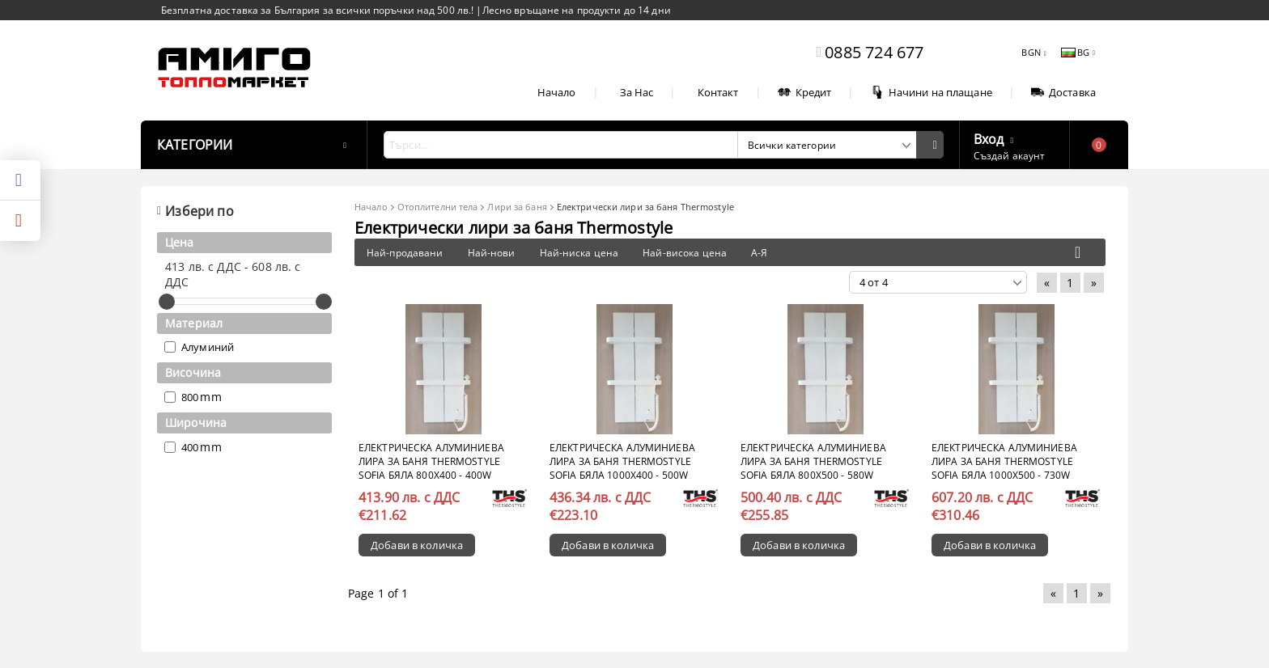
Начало (556, 92)
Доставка (1063, 92)
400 (189, 447)
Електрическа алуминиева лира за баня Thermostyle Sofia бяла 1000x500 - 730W (1004, 461)
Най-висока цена (685, 253)
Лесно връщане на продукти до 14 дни (576, 10)
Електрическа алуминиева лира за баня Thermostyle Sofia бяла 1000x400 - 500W (622, 461)
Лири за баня (516, 207)
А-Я (759, 253)
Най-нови (492, 253)
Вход (989, 137)
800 (189, 397)
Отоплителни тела (437, 207)
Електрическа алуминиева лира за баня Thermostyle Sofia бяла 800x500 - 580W (813, 461)
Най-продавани (405, 253)
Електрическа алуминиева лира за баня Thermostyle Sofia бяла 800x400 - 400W (431, 461)
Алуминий (207, 347)
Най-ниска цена (579, 253)
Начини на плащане (931, 92)
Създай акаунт (1010, 156)
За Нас (637, 92)
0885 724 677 (874, 52)
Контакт (718, 92)
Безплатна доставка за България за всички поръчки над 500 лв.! (318, 10)
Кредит (805, 92)
